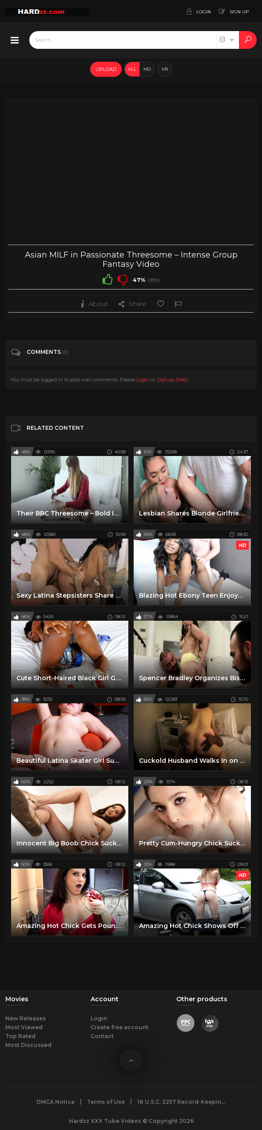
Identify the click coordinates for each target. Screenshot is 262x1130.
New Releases (25, 1018)
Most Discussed (28, 1045)
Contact (102, 1036)
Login (143, 380)
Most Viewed (24, 1027)
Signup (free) (172, 380)
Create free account (119, 1027)
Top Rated (20, 1036)
